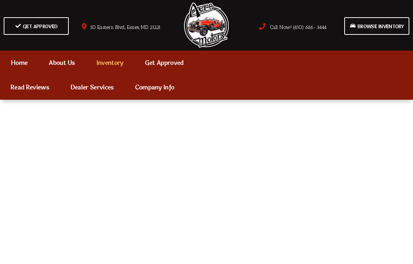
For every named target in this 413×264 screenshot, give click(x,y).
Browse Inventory (376, 26)
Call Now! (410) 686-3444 (292, 27)
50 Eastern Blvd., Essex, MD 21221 (121, 27)
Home (19, 63)
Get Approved (36, 26)
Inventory (110, 63)
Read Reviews (30, 87)
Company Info (154, 87)
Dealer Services (92, 87)
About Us (62, 63)
